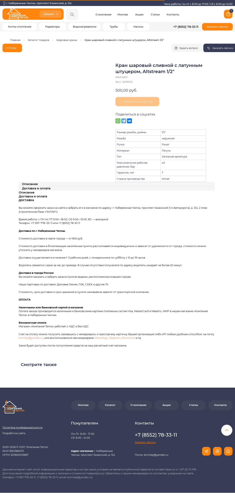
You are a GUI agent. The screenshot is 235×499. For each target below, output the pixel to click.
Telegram (114, 337)
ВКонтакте (129, 337)
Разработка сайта (13, 433)
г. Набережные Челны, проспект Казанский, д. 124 (39, 3)
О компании (103, 14)
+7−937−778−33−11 (41, 223)
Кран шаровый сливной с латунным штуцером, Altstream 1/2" (124, 40)
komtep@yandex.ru (31, 337)
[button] (217, 26)
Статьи (155, 14)
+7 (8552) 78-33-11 (185, 27)
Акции (139, 14)
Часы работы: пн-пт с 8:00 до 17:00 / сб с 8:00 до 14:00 (198, 4)
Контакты (173, 14)
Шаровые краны (66, 40)
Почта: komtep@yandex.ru (151, 454)
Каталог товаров (38, 40)
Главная (15, 40)
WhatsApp (101, 337)
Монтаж (123, 14)
